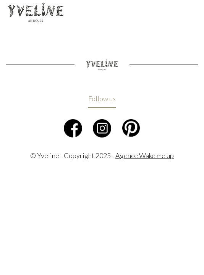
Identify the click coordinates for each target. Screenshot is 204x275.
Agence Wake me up (144, 155)
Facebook (73, 128)
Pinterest (131, 128)
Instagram (102, 128)
